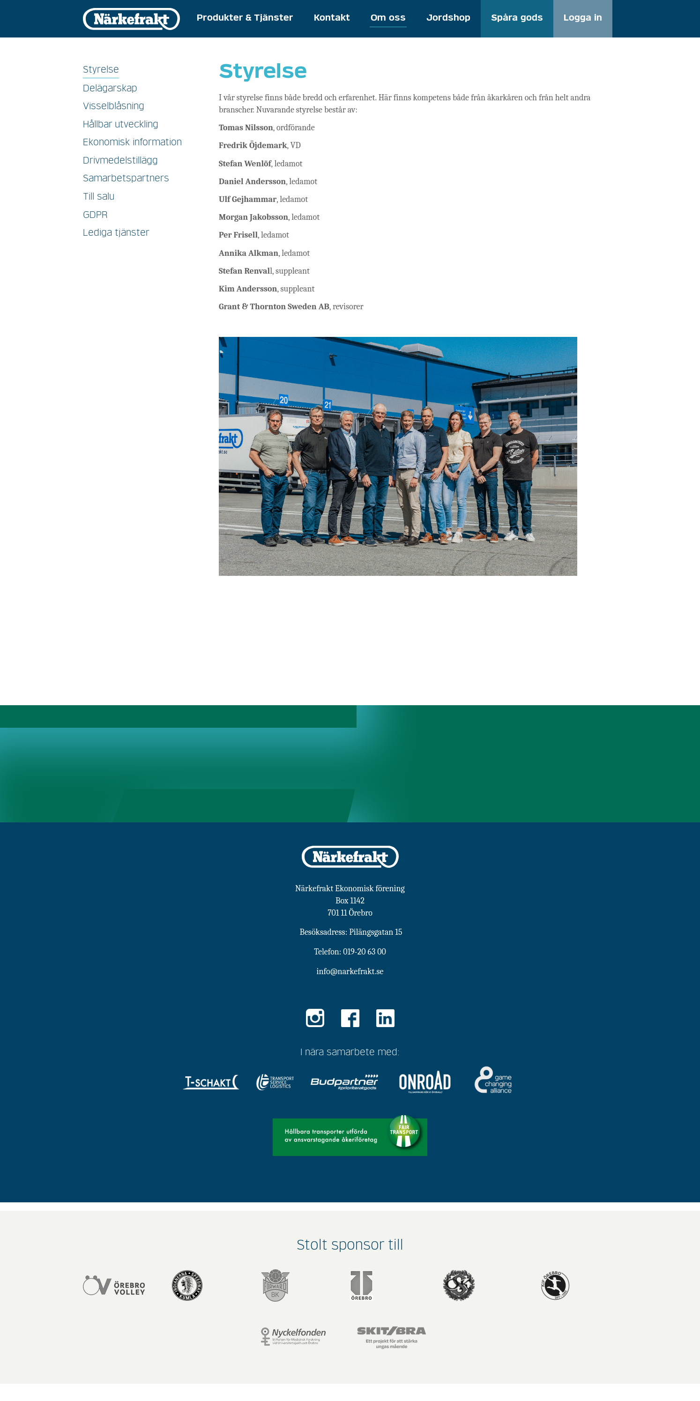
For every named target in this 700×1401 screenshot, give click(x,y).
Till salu (98, 196)
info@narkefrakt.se (350, 971)
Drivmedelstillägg (120, 160)
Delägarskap (110, 88)
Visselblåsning (113, 106)
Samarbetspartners (126, 178)
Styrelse (101, 70)
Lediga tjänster (116, 233)
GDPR (95, 215)
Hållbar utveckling (120, 124)
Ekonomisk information (132, 142)
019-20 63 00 (364, 952)
